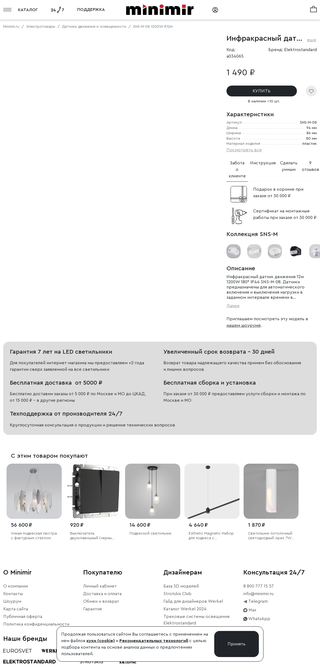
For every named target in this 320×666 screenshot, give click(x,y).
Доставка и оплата (102, 594)
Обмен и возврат (101, 601)
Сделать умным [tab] (288, 166)
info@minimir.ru (258, 594)
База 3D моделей (181, 586)
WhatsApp (256, 619)
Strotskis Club (177, 594)
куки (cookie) (100, 641)
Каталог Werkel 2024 (185, 609)
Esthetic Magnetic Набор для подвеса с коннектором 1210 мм (211, 536)
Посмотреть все (244, 150)
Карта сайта (15, 609)
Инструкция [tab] (263, 163)
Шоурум (12, 601)
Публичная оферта (22, 616)
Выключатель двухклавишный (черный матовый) (92, 536)
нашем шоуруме (243, 325)
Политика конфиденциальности (36, 624)
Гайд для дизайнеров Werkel (193, 601)
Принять (237, 644)
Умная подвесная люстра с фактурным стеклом (34, 536)
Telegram (255, 601)
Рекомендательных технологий (153, 641)
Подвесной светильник (150, 533)
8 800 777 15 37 (258, 586)
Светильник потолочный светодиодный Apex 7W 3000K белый (270, 536)
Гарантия (92, 609)
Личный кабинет (100, 586)
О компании (15, 586)
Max (249, 610)
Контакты (13, 594)
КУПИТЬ (262, 91)
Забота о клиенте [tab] (237, 169)
